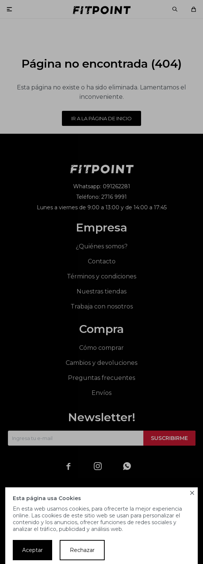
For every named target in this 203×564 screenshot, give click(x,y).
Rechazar (82, 550)
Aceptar (32, 550)
